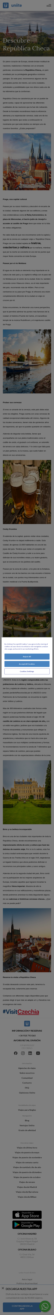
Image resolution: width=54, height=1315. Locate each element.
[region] (27, 657)
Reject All (27, 657)
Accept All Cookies (27, 664)
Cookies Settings (27, 671)
